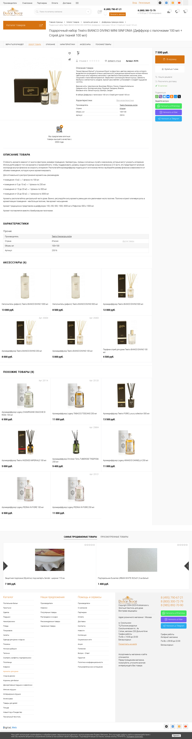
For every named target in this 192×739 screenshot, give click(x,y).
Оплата (55, 3)
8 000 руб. (25, 358)
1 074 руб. (103, 584)
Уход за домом (9, 676)
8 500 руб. (75, 311)
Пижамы (6, 644)
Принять (176, 736)
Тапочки (6, 653)
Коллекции (82, 635)
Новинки (44, 608)
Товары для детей (10, 703)
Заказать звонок (117, 14)
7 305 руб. (10, 584)
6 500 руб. (25, 421)
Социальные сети (85, 640)
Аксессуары (8, 699)
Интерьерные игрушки (12, 694)
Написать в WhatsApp (168, 106)
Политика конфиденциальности (90, 662)
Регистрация (144, 3)
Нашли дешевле (163, 77)
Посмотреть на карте (128, 644)
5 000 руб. (75, 358)
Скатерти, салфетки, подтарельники (17, 658)
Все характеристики (125, 100)
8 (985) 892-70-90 (172, 605)
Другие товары (128, 241)
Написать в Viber (169, 112)
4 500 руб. (126, 358)
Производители (10, 3)
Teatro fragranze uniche (128, 105)
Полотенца (7, 662)
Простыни (7, 608)
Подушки (6, 617)
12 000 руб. (126, 311)
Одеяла (6, 612)
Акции (80, 644)
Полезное (82, 649)
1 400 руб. (56, 584)
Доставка (67, 3)
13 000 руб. (25, 311)
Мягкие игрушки (9, 690)
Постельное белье (10, 603)
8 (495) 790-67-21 (113, 9)
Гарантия (81, 658)
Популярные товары (49, 612)
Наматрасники (9, 621)
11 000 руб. (75, 421)
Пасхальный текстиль (12, 717)
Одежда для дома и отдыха (14, 640)
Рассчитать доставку (166, 81)
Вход (135, 3)
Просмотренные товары (114, 536)
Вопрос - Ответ (84, 653)
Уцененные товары (48, 626)
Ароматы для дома (10, 671)
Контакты (80, 3)
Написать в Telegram (168, 118)
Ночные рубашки (10, 649)
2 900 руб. (149, 584)
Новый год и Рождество (12, 712)
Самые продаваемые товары (80, 536)
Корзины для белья (11, 680)
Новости (81, 631)
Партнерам (42, 3)
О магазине (27, 3)
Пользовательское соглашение (90, 667)
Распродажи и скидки (49, 617)
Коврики (6, 667)
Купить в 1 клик (170, 69)
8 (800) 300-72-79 (146, 10)
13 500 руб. (126, 421)
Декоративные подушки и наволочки (17, 685)
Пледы (6, 626)
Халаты (6, 635)
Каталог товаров (24, 25)
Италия (122, 108)
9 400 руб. (75, 468)
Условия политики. (135, 736)
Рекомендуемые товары (50, 621)
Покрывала (7, 631)
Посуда (6, 708)
